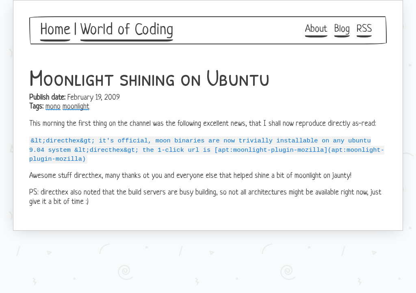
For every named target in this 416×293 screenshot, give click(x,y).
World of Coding (126, 30)
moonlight (76, 107)
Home (55, 30)
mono (53, 107)
